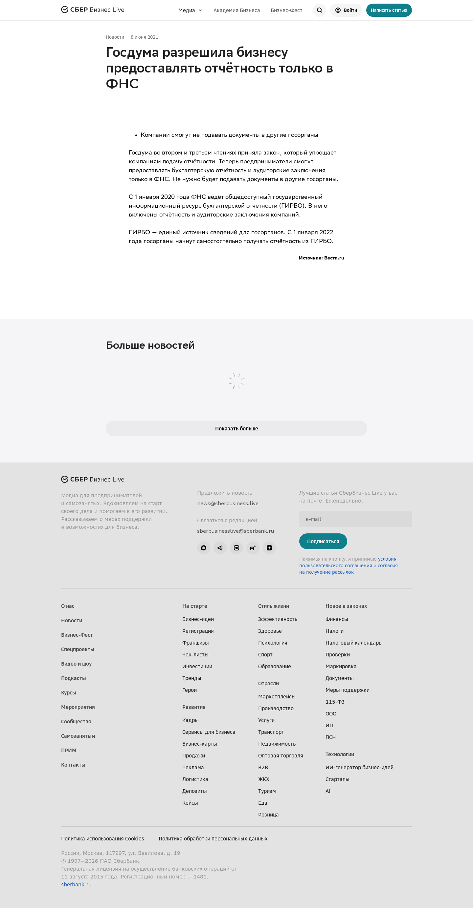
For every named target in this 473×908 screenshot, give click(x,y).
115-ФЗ (335, 701)
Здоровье (270, 631)
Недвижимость (277, 743)
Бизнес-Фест (287, 10)
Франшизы (195, 642)
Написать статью (389, 10)
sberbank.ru (76, 884)
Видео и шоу (76, 663)
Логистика (195, 779)
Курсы (68, 692)
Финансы (337, 619)
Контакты (73, 764)
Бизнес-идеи (198, 619)
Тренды (191, 678)
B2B (263, 767)
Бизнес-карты (199, 743)
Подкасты (73, 678)
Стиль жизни (273, 606)
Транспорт (271, 732)
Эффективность (277, 619)
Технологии (340, 754)
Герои (189, 690)
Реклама (193, 767)
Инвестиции (197, 666)
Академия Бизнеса (237, 10)
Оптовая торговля (280, 755)
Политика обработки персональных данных (213, 838)
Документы (340, 678)
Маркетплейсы (277, 696)
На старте (194, 606)
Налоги (335, 631)
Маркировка (341, 666)
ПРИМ (69, 750)
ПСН (331, 737)
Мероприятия (78, 707)
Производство (276, 708)
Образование (274, 666)
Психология (272, 642)
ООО (331, 713)
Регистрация (198, 631)
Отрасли (268, 683)
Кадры (190, 720)
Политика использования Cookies (102, 838)
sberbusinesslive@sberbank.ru (235, 530)
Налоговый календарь (353, 642)
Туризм (267, 791)
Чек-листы (195, 654)
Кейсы (190, 802)
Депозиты (194, 791)
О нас (68, 606)
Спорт (265, 654)
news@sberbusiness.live (228, 503)
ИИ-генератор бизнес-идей (360, 767)
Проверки (338, 654)
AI (328, 791)
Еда (262, 802)
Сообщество (76, 721)
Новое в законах (346, 606)
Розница (268, 814)
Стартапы (337, 779)
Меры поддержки (348, 690)
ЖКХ (263, 779)
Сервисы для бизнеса (209, 732)
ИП (329, 725)
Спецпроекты (77, 649)
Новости (115, 37)
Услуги (266, 720)
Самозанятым (78, 736)
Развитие (194, 707)
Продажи (193, 755)
